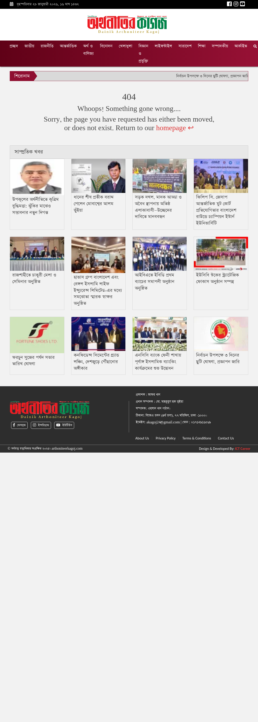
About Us (142, 438)
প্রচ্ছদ (14, 46)
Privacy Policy (166, 438)
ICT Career (243, 448)
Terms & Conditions (197, 438)
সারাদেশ (185, 46)
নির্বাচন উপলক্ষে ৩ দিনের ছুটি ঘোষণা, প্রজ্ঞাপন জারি (212, 76)
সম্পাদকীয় (220, 46)
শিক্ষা (201, 46)
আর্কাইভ (240, 46)
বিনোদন (106, 46)
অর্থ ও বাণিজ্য (88, 49)
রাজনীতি (47, 46)
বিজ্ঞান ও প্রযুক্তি (143, 53)
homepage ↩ (175, 128)
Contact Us (226, 438)
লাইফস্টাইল (163, 46)
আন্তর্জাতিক (68, 46)
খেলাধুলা (125, 46)
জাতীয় (29, 46)
